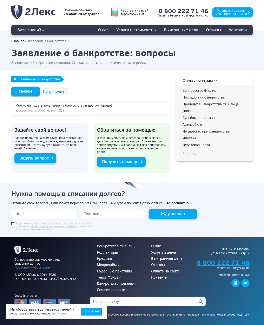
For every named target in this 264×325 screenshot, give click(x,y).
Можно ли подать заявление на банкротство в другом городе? (90, 108)
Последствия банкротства (204, 97)
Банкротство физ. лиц (116, 246)
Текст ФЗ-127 (109, 277)
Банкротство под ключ (116, 284)
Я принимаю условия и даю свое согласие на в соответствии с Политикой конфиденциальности (55, 226)
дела (181, 30)
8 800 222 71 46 (183, 11)
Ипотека (189, 138)
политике (59, 313)
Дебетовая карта (196, 145)
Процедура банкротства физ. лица (211, 104)
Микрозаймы (108, 265)
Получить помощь (120, 161)
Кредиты (104, 259)
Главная (17, 41)
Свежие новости (111, 290)
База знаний (30, 30)
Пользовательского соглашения (59, 223)
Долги (187, 111)
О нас (103, 30)
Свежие (25, 91)
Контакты (238, 30)
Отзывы (213, 30)
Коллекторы (107, 252)
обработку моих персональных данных (52, 226)
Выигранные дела (167, 259)
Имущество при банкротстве (206, 131)
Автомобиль (192, 124)
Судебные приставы (199, 118)
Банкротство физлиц (199, 90)
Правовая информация (32, 267)
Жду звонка (173, 213)
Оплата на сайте (165, 271)
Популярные (54, 91)
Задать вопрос (34, 158)
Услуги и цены (163, 252)
